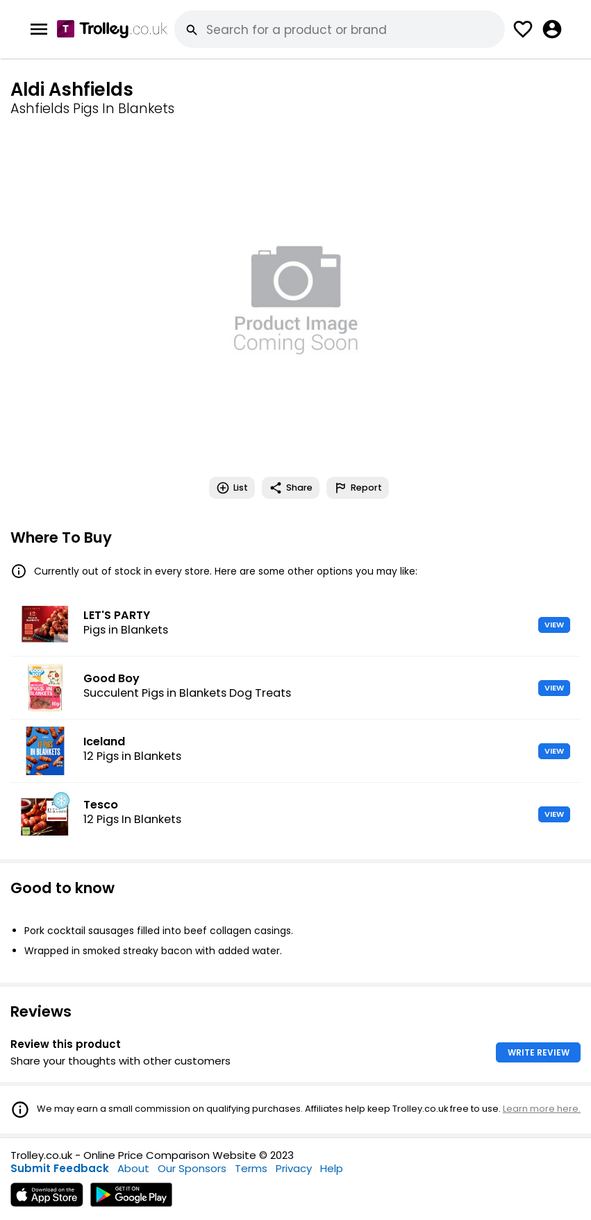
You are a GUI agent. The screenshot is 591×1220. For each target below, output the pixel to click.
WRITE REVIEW (538, 1052)
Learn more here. (542, 1108)
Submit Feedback (59, 1168)
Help (331, 1168)
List (232, 488)
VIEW (554, 624)
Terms (251, 1168)
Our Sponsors (192, 1168)
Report (357, 488)
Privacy (294, 1168)
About (133, 1168)
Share (291, 488)
